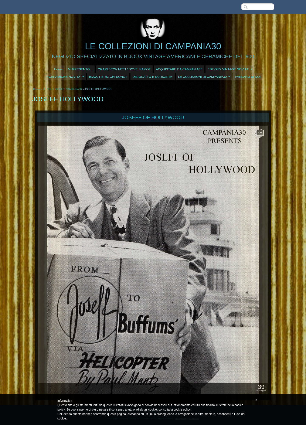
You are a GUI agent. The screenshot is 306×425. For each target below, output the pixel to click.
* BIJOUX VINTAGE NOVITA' (230, 69)
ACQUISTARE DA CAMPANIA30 (179, 69)
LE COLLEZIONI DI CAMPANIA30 (153, 46)
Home (58, 69)
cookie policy (182, 409)
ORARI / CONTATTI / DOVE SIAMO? (124, 69)
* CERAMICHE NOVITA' (65, 76)
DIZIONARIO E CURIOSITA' (153, 76)
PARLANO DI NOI (248, 76)
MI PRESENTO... (80, 69)
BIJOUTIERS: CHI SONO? (108, 76)
